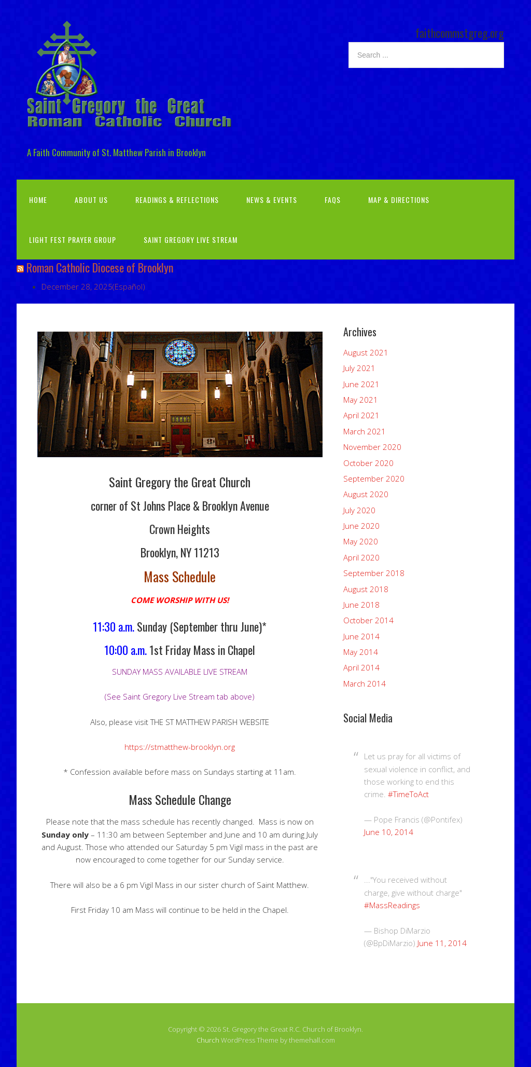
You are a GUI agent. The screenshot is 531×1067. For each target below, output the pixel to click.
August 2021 (365, 352)
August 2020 (365, 494)
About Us (91, 199)
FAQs (333, 199)
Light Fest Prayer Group (72, 239)
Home (38, 199)
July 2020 (359, 510)
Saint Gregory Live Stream (190, 239)
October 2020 (368, 463)
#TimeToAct (408, 794)
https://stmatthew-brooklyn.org (179, 747)
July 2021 (359, 368)
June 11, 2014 (442, 943)
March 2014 (364, 683)
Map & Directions (398, 199)
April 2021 (361, 415)
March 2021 (364, 431)
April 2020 (361, 557)
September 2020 (373, 478)
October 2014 (368, 620)
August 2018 (365, 589)
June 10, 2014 (388, 832)
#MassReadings (392, 905)
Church (208, 1040)
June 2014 (361, 636)
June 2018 (361, 604)
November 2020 (372, 447)
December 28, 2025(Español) (93, 286)
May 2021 (360, 399)
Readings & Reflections (177, 199)
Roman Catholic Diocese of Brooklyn (99, 267)
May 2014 (360, 652)
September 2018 (373, 573)
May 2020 (360, 541)
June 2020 (361, 526)
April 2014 (361, 667)
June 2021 (361, 384)
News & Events (271, 199)
